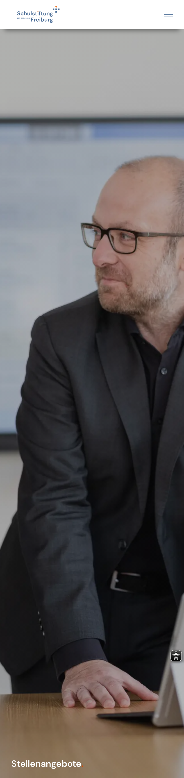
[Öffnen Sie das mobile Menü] (168, 14)
